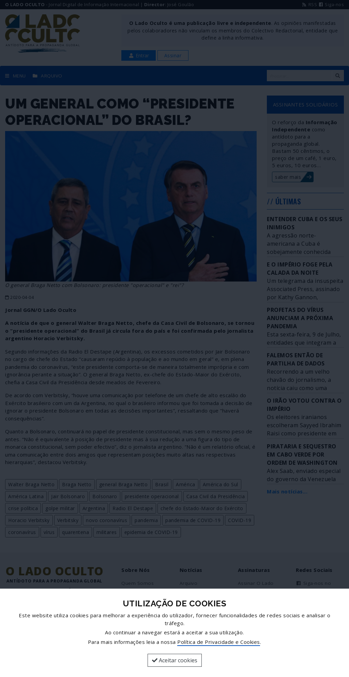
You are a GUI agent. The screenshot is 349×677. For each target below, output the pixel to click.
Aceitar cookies (174, 660)
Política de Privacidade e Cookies (218, 641)
